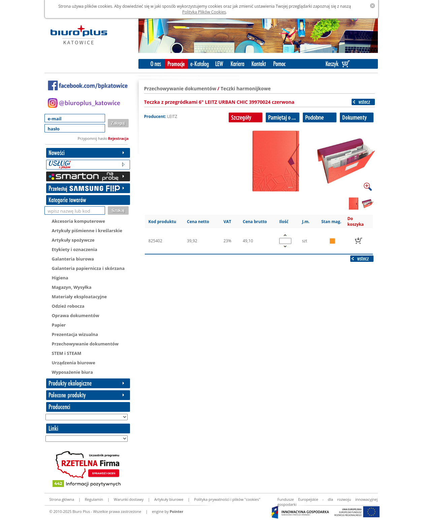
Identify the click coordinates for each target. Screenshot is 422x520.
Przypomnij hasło (92, 138)
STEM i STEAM (67, 353)
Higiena (60, 278)
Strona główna (62, 499)
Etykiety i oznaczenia (74, 249)
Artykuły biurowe (169, 499)
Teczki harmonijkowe (246, 88)
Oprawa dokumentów (75, 315)
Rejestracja (118, 138)
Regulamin (94, 499)
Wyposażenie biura (72, 372)
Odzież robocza (68, 306)
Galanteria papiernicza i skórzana (88, 268)
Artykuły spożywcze (73, 240)
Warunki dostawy (128, 499)
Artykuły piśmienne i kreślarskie (87, 230)
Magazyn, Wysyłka (72, 287)
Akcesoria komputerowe (78, 221)
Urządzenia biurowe (73, 363)
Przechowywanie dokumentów (85, 344)
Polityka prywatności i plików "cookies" (227, 499)
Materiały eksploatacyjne (79, 297)
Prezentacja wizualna (75, 334)
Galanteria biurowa (73, 259)
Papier (59, 325)
